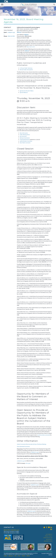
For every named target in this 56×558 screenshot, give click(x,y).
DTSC (19, 555)
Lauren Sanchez (43, 548)
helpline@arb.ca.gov (15, 530)
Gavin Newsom (9, 546)
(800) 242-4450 (7, 530)
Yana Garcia (25, 549)
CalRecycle (10, 555)
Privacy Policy (48, 536)
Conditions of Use (47, 537)
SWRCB (28, 555)
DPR (15, 555)
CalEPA (5, 555)
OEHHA (23, 555)
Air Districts (49, 539)
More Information (24, 133)
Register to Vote (48, 541)
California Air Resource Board (28, 4)
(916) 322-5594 (11, 36)
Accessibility (49, 534)
